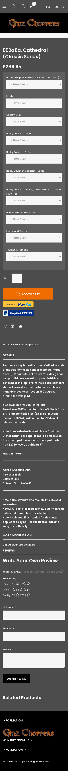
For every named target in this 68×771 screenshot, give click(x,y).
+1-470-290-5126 (55, 7)
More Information (17, 535)
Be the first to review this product (20, 344)
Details (8, 355)
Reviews (9, 550)
